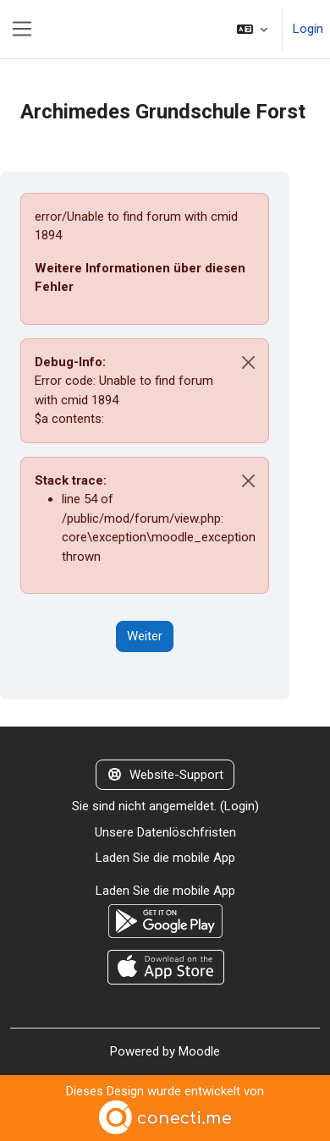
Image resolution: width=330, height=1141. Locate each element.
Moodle (199, 1051)
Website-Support (165, 774)
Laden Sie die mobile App (165, 857)
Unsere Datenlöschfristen (165, 832)
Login (308, 28)
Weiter (144, 636)
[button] (252, 29)
